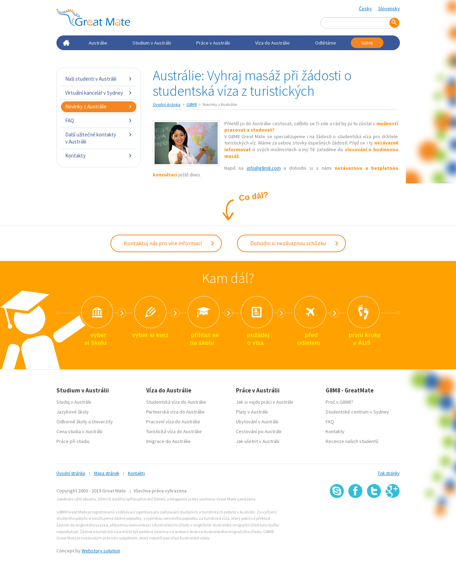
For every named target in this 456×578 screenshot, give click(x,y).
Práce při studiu (72, 441)
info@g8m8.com (264, 168)
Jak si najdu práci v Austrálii (264, 402)
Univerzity (102, 421)
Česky (365, 8)
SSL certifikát (374, 513)
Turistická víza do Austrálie (174, 431)
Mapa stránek (106, 473)
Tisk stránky (388, 473)
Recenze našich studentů (352, 441)
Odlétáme (325, 43)
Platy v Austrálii (252, 412)
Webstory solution (101, 550)
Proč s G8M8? (339, 402)
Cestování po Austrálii (258, 431)
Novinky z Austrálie (98, 106)
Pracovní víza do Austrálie (173, 421)
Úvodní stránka (167, 104)
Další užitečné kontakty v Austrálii (98, 138)
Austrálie (98, 43)
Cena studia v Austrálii (79, 431)
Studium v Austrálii (151, 43)
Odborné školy (71, 421)
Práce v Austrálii (213, 43)
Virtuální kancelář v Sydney (98, 92)
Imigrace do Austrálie (168, 441)
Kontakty (98, 155)
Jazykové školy (72, 412)
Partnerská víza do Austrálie (175, 412)
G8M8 (367, 43)
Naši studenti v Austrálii (98, 78)
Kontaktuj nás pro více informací (169, 243)
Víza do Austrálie (272, 43)
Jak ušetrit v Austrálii (257, 441)
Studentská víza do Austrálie (176, 402)
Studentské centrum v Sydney (357, 412)
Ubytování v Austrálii (257, 421)
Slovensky (389, 8)
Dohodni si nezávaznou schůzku (294, 243)
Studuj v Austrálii (73, 402)
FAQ (98, 120)
